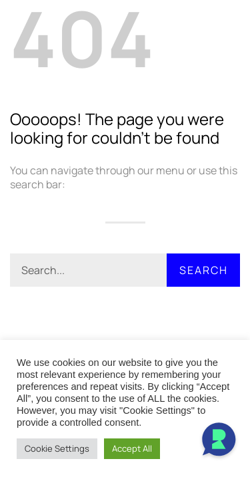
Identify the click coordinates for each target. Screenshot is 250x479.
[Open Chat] (218, 441)
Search (203, 270)
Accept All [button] (132, 448)
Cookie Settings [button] (57, 448)
